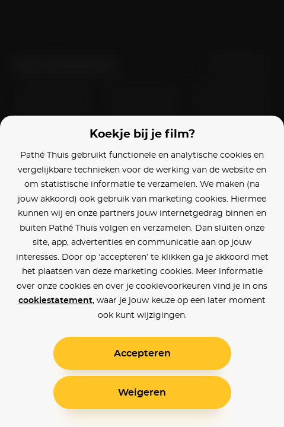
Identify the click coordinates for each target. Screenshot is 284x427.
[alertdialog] (142, 213)
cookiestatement (55, 301)
